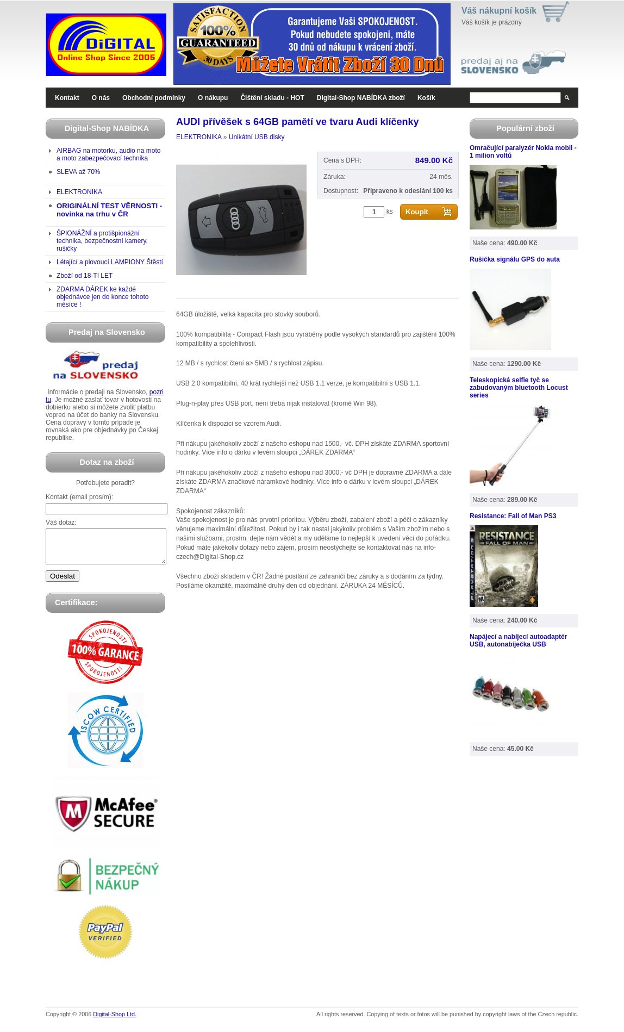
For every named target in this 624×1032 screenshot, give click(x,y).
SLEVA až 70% (79, 172)
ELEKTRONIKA (79, 192)
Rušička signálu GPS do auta (515, 259)
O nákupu (213, 98)
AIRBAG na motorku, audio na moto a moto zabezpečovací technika (108, 154)
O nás (101, 98)
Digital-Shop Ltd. (114, 1020)
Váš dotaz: (61, 522)
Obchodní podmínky (153, 98)
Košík (426, 98)
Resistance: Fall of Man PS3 (513, 516)
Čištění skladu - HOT (272, 98)
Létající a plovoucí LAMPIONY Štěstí (110, 262)
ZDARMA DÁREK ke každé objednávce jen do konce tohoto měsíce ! (102, 296)
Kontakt (67, 98)
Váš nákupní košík (498, 10)
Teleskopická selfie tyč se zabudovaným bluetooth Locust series (519, 387)
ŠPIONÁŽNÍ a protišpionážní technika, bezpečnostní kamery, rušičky (102, 240)
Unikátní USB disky (257, 137)
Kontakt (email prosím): (79, 497)
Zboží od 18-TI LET (85, 275)
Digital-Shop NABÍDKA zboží (361, 98)
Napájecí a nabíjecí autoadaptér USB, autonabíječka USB (518, 640)
